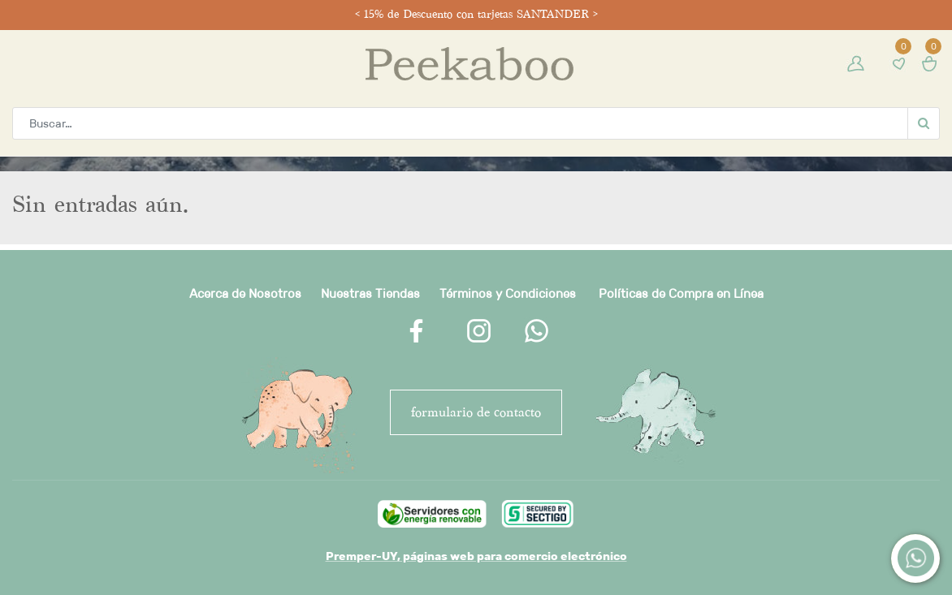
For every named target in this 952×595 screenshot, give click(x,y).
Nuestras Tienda (367, 293)
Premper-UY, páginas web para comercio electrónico (476, 556)
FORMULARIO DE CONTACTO (476, 412)
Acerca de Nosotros (245, 293)
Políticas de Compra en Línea (681, 293)
